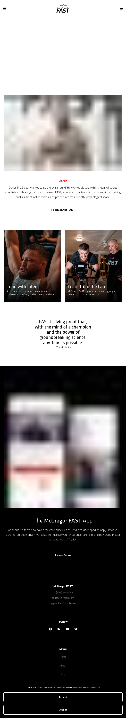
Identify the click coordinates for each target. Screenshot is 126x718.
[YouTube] (67, 629)
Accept (63, 697)
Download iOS (47, 67)
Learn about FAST (63, 210)
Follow (63, 621)
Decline (63, 709)
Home (63, 657)
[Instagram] (50, 629)
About (63, 665)
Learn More (63, 555)
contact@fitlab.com (63, 598)
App (63, 674)
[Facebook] (59, 629)
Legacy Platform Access (63, 603)
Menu (63, 649)
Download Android (78, 67)
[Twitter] (76, 629)
